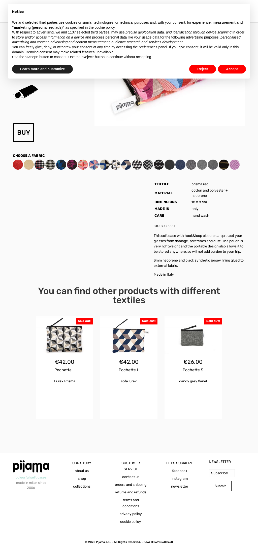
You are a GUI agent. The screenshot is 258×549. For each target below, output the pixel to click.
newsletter (179, 486)
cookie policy (130, 522)
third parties (100, 32)
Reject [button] (202, 69)
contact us (130, 477)
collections (81, 486)
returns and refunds (130, 492)
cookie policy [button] (105, 27)
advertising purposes (202, 37)
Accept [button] (232, 69)
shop (82, 479)
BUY (23, 132)
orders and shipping (130, 485)
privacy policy (130, 514)
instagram (180, 479)
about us (82, 471)
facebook (179, 471)
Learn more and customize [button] (42, 69)
